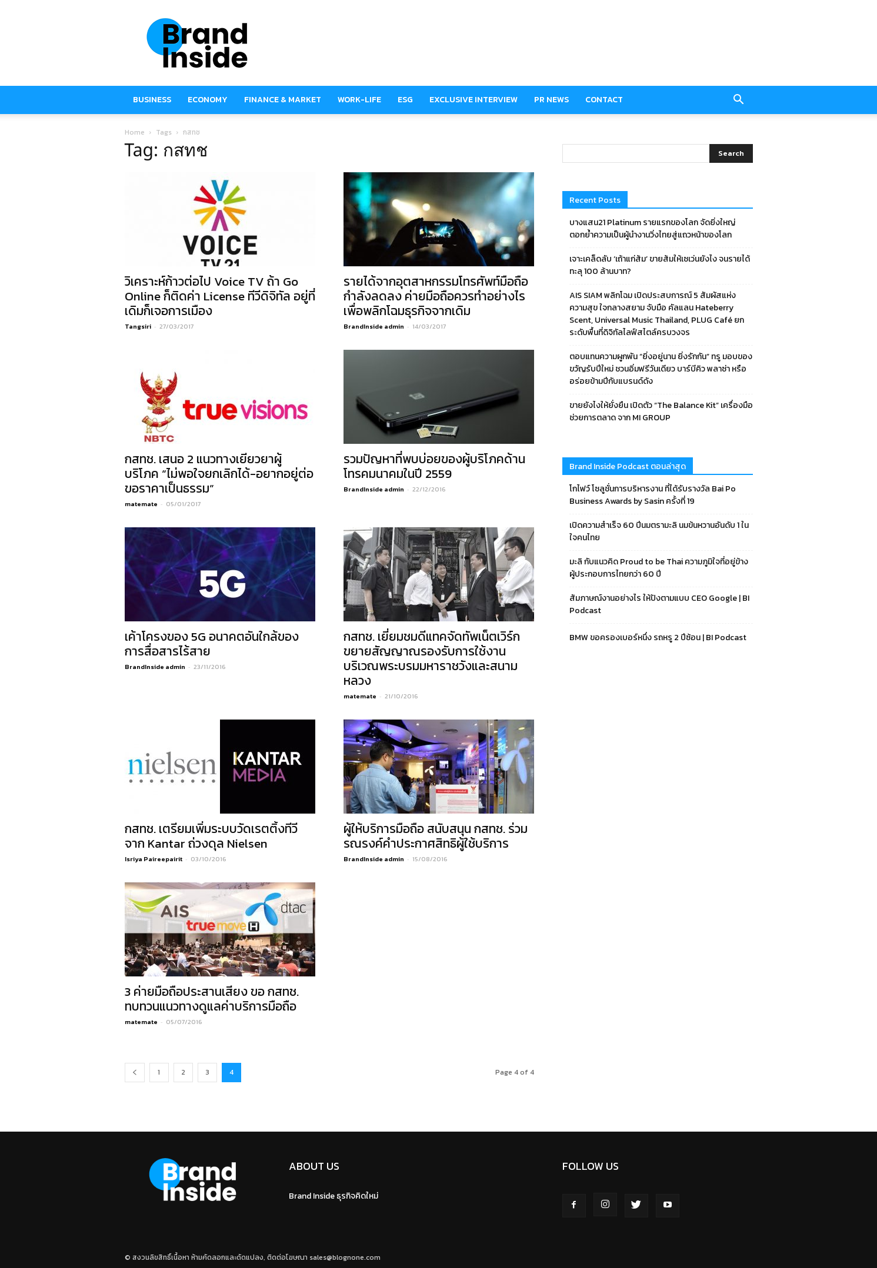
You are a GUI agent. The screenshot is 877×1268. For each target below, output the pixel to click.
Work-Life (359, 99)
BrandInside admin (374, 326)
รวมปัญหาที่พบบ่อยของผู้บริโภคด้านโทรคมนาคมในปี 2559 (434, 466)
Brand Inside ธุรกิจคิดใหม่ (333, 1196)
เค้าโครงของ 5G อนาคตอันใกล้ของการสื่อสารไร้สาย (212, 643)
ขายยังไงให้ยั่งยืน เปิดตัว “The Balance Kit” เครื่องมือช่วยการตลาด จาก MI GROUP (661, 411)
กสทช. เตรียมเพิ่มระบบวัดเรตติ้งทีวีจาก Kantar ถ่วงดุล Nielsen (211, 835)
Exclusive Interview (473, 99)
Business (152, 99)
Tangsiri (138, 326)
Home (135, 132)
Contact (604, 99)
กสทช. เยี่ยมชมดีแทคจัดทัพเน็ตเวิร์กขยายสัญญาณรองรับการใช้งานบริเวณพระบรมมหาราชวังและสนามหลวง (432, 658)
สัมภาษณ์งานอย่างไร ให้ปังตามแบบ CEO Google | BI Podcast (659, 604)
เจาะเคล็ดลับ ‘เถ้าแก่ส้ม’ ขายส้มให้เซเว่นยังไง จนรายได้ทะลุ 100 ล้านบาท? (659, 265)
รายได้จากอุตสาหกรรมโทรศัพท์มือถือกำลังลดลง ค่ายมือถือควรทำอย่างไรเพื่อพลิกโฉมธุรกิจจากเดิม (436, 296)
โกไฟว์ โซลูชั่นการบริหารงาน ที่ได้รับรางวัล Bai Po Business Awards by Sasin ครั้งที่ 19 (652, 495)
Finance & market (282, 99)
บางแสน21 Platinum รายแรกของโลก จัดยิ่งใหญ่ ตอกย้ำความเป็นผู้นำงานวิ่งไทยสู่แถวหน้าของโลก (652, 228)
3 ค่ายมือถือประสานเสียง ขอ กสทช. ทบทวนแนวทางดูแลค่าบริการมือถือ (212, 998)
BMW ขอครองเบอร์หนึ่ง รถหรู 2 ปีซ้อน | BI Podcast (657, 637)
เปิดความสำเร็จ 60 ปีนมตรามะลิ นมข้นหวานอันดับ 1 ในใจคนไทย (659, 531)
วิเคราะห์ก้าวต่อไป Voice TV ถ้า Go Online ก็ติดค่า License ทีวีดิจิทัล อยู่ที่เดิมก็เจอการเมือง (220, 296)
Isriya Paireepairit (153, 859)
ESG (405, 99)
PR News (551, 99)
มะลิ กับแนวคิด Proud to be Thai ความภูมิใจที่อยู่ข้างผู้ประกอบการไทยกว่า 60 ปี (658, 568)
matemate (141, 503)
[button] (739, 100)
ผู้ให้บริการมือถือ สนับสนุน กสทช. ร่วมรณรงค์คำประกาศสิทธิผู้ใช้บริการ (436, 835)
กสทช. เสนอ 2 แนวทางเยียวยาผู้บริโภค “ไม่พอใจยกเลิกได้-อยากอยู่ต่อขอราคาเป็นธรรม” (219, 473)
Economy (208, 99)
